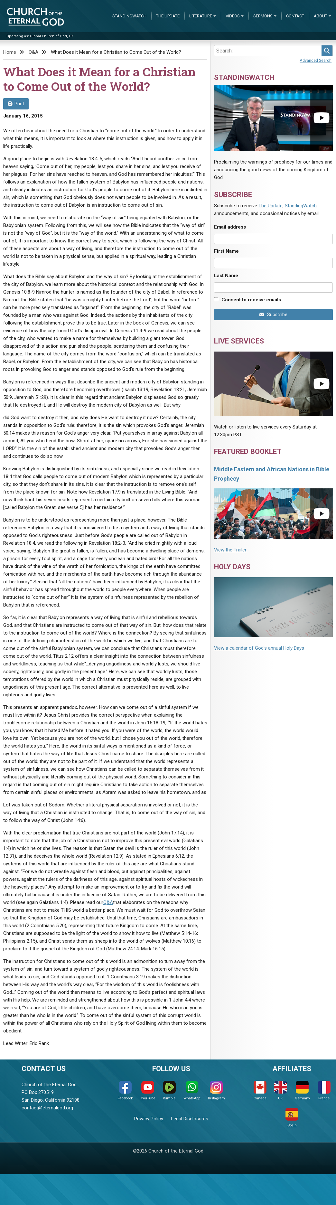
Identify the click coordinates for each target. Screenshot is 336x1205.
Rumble (169, 1090)
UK (280, 1090)
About (320, 16)
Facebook (125, 1090)
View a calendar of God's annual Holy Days (259, 648)
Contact (295, 16)
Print (16, 103)
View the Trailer (230, 550)
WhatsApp (191, 1090)
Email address (230, 227)
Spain (291, 1117)
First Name (226, 251)
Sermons (263, 16)
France (324, 1090)
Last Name (226, 275)
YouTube (148, 1090)
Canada (260, 1090)
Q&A (33, 52)
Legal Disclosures (189, 1119)
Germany (302, 1090)
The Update (168, 16)
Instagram (216, 1090)
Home (9, 52)
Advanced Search (315, 60)
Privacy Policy (148, 1119)
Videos (233, 16)
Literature (200, 16)
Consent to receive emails (251, 300)
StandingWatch (129, 16)
